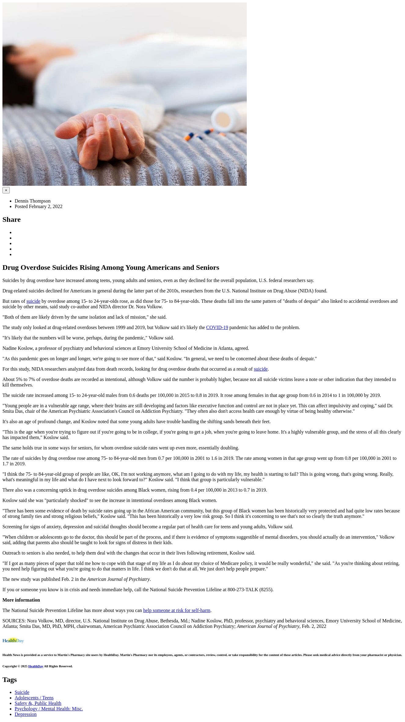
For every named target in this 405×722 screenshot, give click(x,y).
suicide (33, 301)
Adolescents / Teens (34, 697)
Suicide (22, 692)
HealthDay (35, 666)
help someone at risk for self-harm (176, 610)
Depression (26, 714)
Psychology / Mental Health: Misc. (49, 708)
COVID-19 (217, 327)
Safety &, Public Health (38, 703)
